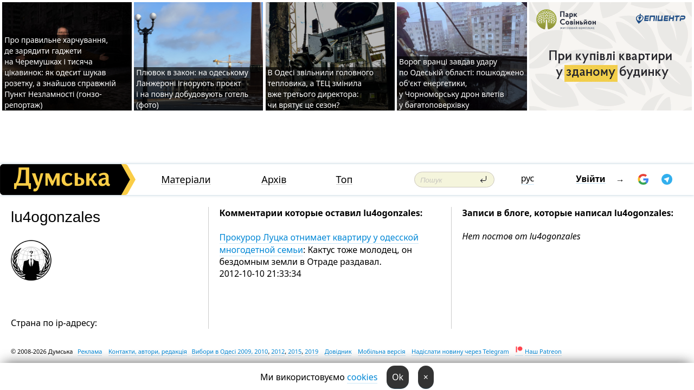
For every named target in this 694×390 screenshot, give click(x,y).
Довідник (338, 351)
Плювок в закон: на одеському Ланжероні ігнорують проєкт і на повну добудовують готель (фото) (192, 88)
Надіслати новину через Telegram (460, 351)
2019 (311, 351)
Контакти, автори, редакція (147, 351)
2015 (294, 351)
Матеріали (186, 179)
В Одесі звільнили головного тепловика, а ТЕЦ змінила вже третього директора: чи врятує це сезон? (321, 88)
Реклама (90, 351)
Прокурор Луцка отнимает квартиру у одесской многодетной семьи (319, 243)
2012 (278, 351)
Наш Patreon (543, 351)
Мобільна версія (382, 351)
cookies (362, 377)
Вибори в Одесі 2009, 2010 (230, 351)
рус (528, 178)
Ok (397, 377)
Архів (273, 179)
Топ (344, 179)
